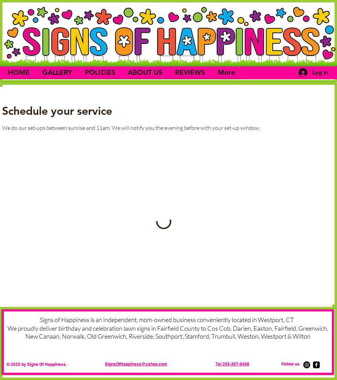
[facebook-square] (316, 364)
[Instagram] (306, 364)
